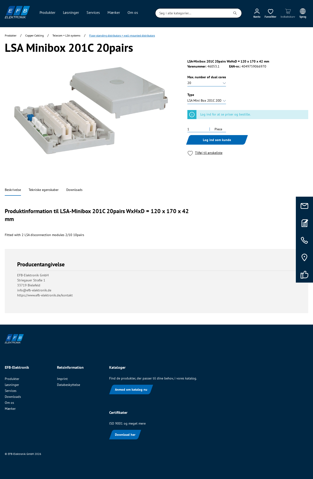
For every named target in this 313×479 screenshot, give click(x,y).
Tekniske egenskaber (44, 190)
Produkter (12, 379)
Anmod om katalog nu (131, 389)
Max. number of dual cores (206, 77)
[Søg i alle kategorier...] (192, 13)
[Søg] (235, 13)
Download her (125, 434)
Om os (9, 402)
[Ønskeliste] (270, 13)
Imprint (62, 379)
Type (190, 95)
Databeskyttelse (68, 385)
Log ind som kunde (217, 140)
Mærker (10, 408)
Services (10, 391)
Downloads (74, 190)
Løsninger (12, 385)
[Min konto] (256, 13)
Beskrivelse (13, 190)
